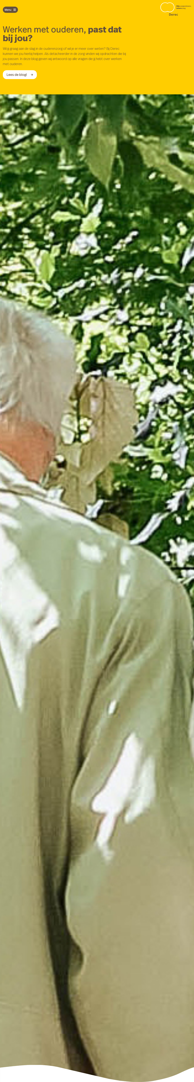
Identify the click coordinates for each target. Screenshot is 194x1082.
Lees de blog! (20, 74)
